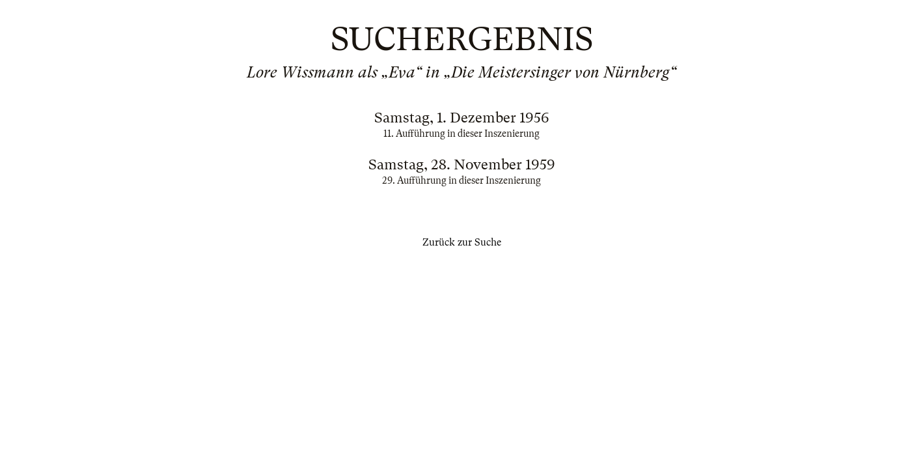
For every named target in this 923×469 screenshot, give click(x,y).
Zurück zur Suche (461, 242)
